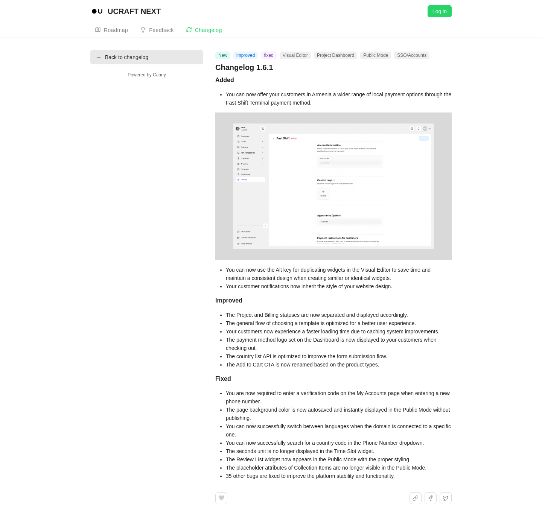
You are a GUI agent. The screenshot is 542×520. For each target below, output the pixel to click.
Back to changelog (122, 57)
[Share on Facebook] (431, 498)
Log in (439, 11)
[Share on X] (446, 498)
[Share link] (416, 498)
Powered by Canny (147, 75)
